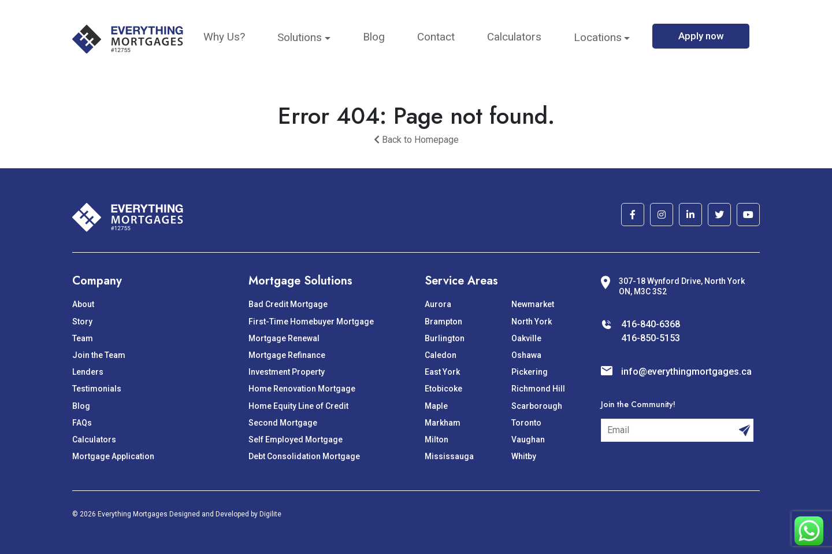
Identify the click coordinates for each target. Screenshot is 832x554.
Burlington (445, 338)
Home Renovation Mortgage (301, 388)
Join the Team (98, 355)
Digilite (270, 514)
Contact (436, 36)
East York (442, 371)
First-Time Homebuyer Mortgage (311, 321)
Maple (436, 406)
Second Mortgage (282, 422)
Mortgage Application (113, 456)
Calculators (514, 36)
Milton (436, 439)
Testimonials (96, 388)
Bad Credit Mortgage (288, 304)
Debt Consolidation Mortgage (304, 456)
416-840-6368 (650, 324)
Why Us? (224, 36)
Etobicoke (443, 388)
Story (82, 321)
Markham (442, 422)
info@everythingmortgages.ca (686, 371)
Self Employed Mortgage (295, 439)
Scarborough (536, 406)
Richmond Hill (538, 388)
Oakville (526, 338)
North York (531, 321)
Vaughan (528, 439)
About (83, 304)
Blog (374, 36)
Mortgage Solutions (300, 280)
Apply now (701, 36)
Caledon (440, 355)
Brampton (443, 321)
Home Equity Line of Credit (298, 406)
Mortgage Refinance (286, 355)
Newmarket (532, 304)
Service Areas (461, 280)
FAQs (82, 422)
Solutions (299, 37)
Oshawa (526, 355)
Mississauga (449, 456)
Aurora (438, 304)
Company (97, 280)
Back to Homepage (416, 139)
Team (82, 338)
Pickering (529, 371)
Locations (598, 37)
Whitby (523, 456)
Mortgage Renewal (284, 338)
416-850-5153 (650, 338)
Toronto (526, 422)
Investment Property (286, 371)
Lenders (87, 371)
